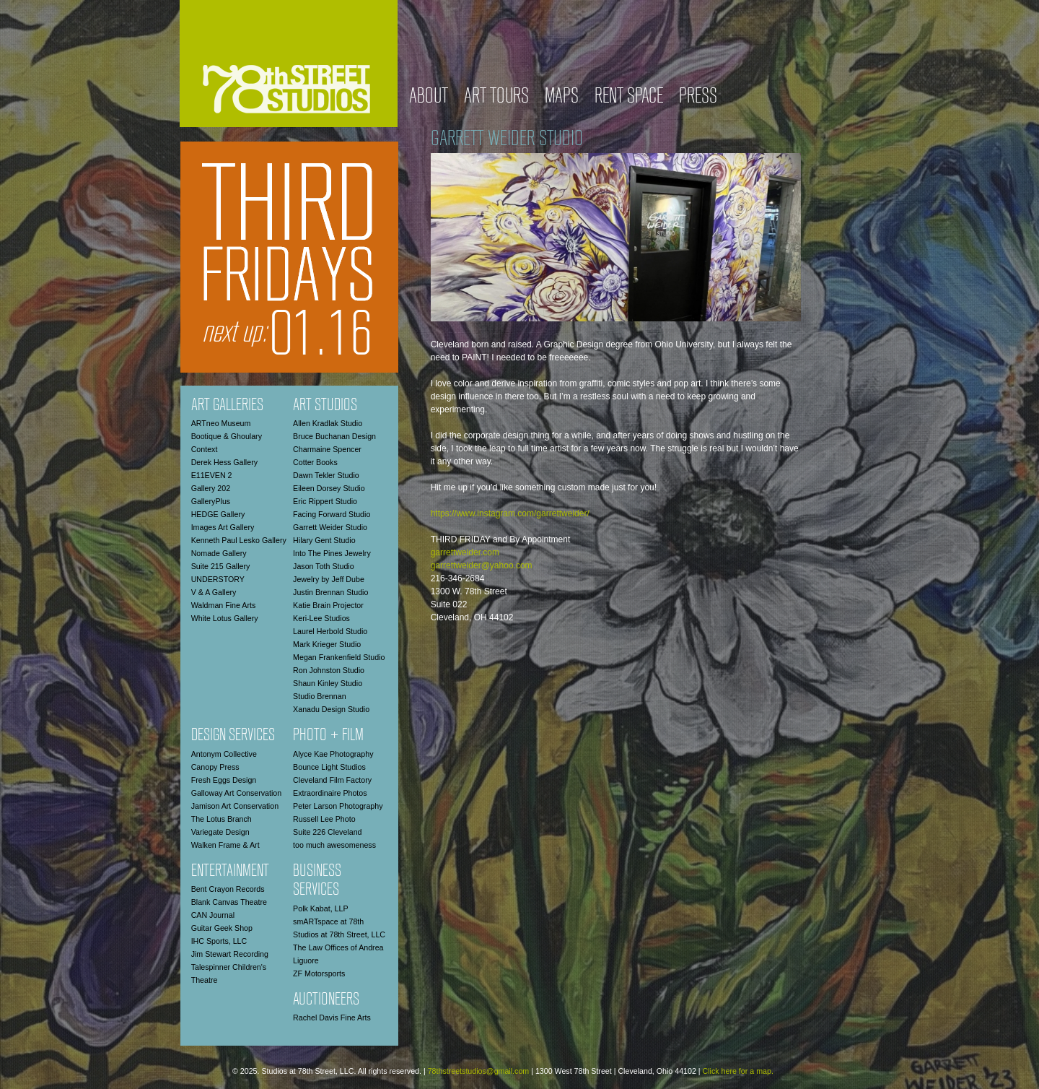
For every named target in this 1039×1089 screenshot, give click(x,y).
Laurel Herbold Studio (330, 631)
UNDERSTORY (218, 579)
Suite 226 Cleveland (327, 832)
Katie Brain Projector (328, 605)
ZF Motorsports (319, 973)
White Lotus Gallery (224, 618)
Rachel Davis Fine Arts (332, 1017)
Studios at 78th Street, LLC (339, 934)
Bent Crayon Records (228, 889)
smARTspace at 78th (328, 921)
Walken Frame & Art (225, 845)
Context (204, 449)
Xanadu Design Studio (331, 709)
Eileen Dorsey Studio (329, 488)
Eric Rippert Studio (325, 501)
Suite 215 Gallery (220, 566)
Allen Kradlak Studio (327, 423)
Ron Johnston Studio (328, 670)
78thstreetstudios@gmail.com (479, 1071)
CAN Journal (212, 915)
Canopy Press (215, 767)
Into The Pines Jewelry (332, 553)
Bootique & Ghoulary (226, 436)
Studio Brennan (319, 696)
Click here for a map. (738, 1071)
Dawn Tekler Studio (326, 475)
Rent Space (629, 97)
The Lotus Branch (221, 819)
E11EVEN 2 (211, 475)
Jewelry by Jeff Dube (328, 579)
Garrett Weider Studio (330, 527)
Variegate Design (220, 832)
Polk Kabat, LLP (320, 908)
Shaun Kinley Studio (327, 683)
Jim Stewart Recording (229, 954)
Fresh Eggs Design (224, 780)
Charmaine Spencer (327, 449)
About (428, 97)
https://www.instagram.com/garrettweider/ (510, 513)
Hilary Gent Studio (324, 540)
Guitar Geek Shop (222, 928)
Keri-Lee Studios (321, 618)
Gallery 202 (211, 488)
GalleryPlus (210, 501)
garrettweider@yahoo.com (481, 565)
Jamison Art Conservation (235, 806)
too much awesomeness (334, 845)
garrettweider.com (465, 552)
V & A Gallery (214, 592)
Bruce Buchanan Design (334, 436)
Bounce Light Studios (329, 767)
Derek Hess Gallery (224, 462)
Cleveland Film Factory (332, 780)
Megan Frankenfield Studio (339, 657)
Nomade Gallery (219, 553)
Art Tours (496, 97)
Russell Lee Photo (324, 819)
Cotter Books (315, 462)
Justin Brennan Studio (330, 592)
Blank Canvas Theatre (229, 902)
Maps (562, 97)
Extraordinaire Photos (330, 793)
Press (698, 97)
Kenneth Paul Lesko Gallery (238, 540)
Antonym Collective (224, 754)
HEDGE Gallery (218, 514)
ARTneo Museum (221, 423)
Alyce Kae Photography (333, 754)
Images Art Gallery (223, 527)
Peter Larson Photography (337, 806)
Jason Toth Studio (323, 566)
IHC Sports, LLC (219, 941)
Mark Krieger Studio (327, 644)
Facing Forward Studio (331, 514)
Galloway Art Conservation (236, 793)
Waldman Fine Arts (223, 605)
